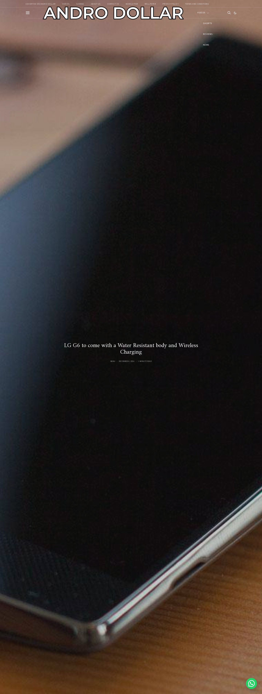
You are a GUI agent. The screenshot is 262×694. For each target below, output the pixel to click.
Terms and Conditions (197, 4)
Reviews (208, 34)
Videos (201, 12)
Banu (113, 361)
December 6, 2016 (127, 361)
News (206, 45)
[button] (235, 12)
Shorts (207, 23)
